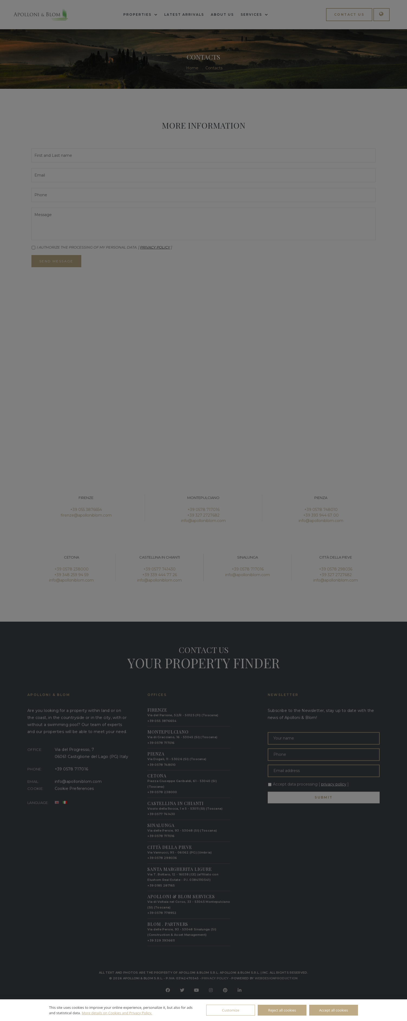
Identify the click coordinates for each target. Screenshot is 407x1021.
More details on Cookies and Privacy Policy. (117, 1012)
